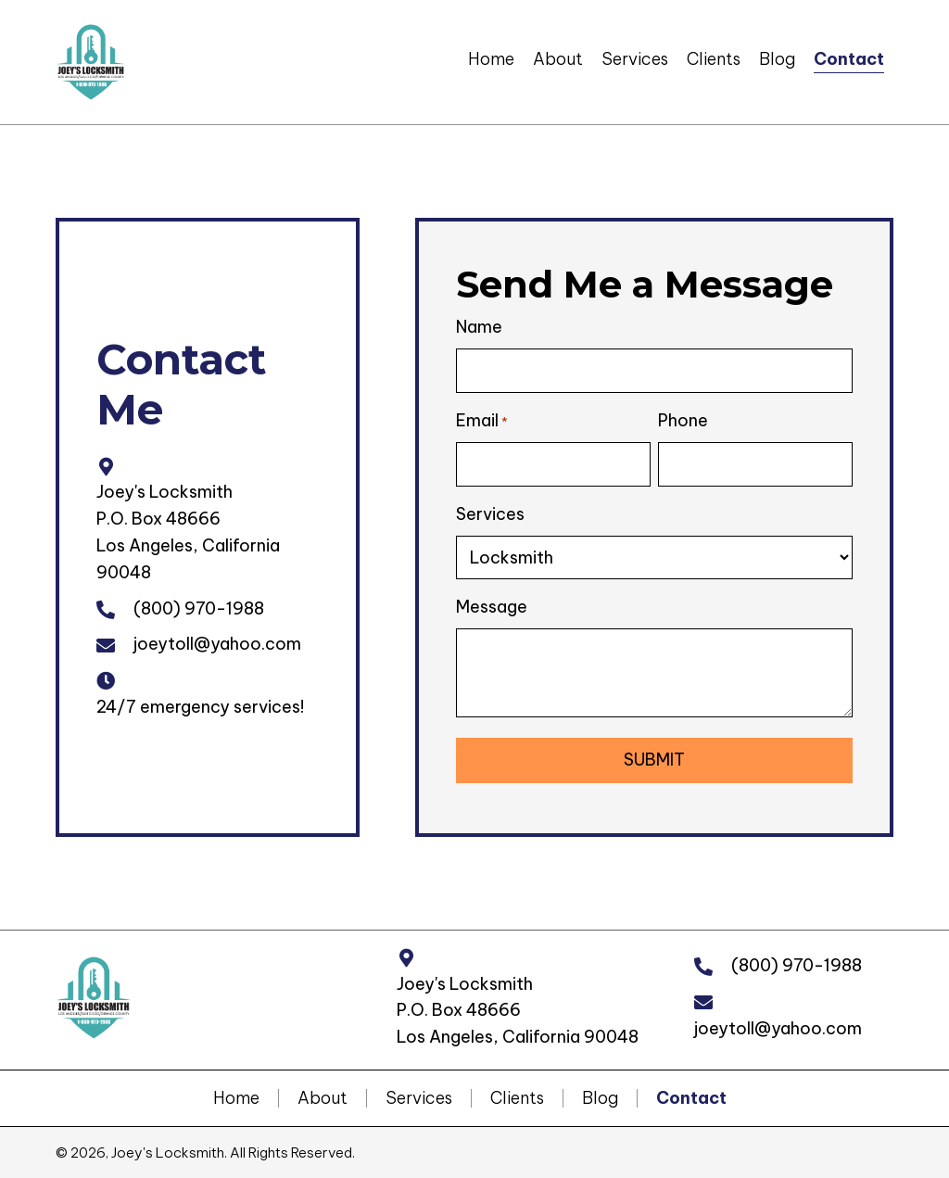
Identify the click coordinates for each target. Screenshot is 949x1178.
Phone (683, 420)
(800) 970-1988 (198, 607)
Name (479, 326)
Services (490, 513)
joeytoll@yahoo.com (217, 643)
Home (236, 1097)
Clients (517, 1097)
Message (491, 605)
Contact (691, 1097)
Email (482, 421)
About (322, 1097)
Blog (600, 1097)
